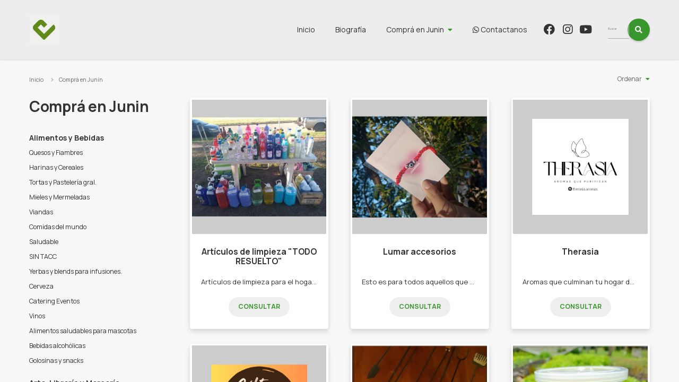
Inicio (326, 29)
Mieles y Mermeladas (59, 197)
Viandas (41, 211)
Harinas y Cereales (56, 167)
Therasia (580, 251)
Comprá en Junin (435, 29)
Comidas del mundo (57, 226)
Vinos (37, 315)
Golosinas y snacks (56, 360)
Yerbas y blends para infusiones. (75, 271)
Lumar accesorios (419, 251)
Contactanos (519, 29)
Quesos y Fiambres (56, 152)
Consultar (259, 306)
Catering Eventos (54, 301)
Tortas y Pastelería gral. (63, 182)
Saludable (43, 241)
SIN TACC (43, 256)
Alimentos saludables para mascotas (82, 330)
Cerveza (41, 286)
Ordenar (629, 78)
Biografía (370, 29)
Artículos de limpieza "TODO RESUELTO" (259, 256)
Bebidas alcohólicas (57, 345)
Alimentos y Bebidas (66, 138)
